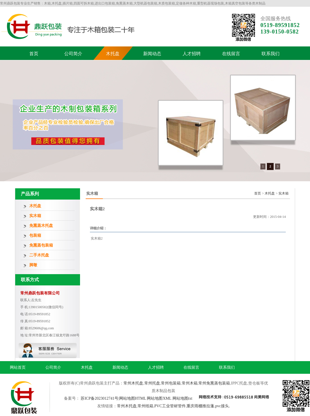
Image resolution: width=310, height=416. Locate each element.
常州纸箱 (145, 406)
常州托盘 (152, 383)
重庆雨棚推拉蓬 (200, 406)
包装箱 (35, 235)
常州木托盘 (133, 383)
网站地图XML (159, 398)
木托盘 (112, 53)
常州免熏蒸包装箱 (214, 383)
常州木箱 (190, 383)
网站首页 (18, 367)
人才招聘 (192, 53)
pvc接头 (222, 406)
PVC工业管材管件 (170, 406)
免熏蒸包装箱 (41, 245)
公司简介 (73, 53)
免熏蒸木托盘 (41, 225)
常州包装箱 (171, 383)
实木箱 (35, 216)
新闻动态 (152, 53)
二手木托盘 (39, 255)
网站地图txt (182, 398)
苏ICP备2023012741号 (99, 398)
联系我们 (271, 53)
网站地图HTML (132, 398)
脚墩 (33, 265)
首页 (33, 53)
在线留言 (231, 53)
